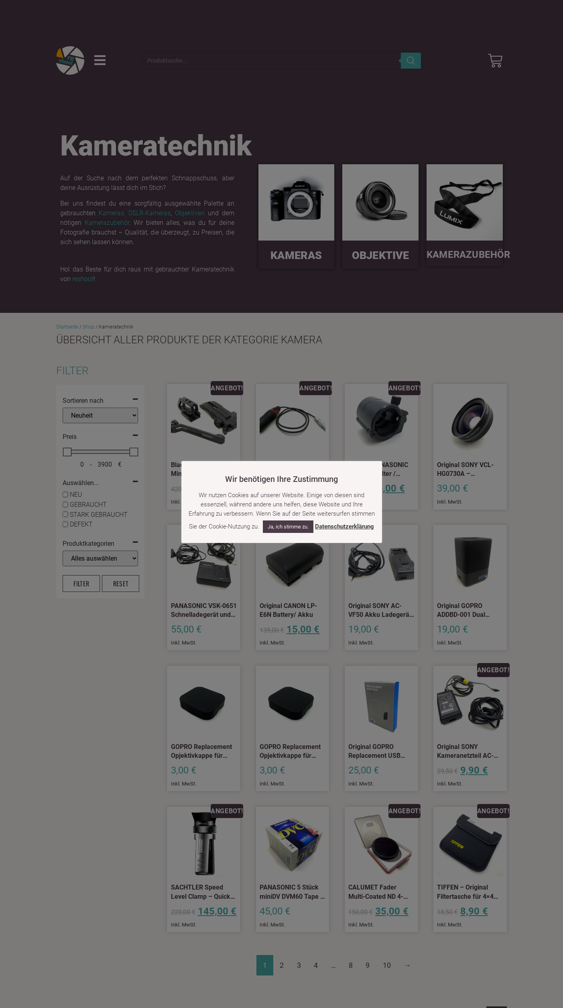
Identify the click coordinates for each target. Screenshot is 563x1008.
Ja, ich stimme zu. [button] (288, 527)
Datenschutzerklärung (344, 526)
